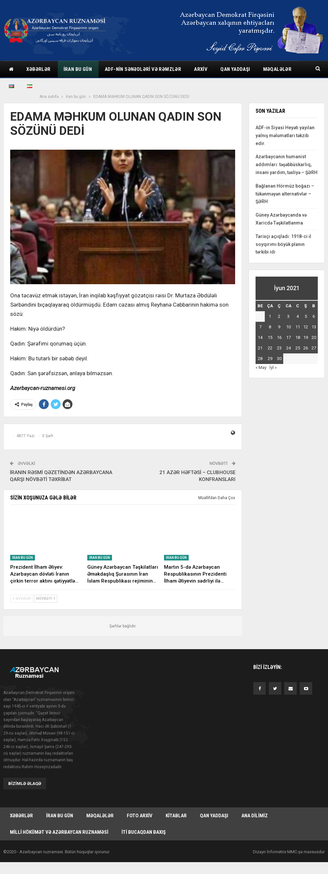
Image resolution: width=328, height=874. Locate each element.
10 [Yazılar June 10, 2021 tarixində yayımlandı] (288, 326)
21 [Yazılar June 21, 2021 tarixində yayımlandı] (260, 348)
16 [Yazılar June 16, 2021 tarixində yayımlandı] (279, 337)
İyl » (273, 367)
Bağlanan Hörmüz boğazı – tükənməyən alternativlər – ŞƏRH (285, 193)
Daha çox (274, 69)
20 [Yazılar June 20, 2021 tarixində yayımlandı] (314, 337)
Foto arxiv (139, 816)
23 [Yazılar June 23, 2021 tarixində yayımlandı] (279, 348)
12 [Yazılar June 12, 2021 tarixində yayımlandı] (305, 326)
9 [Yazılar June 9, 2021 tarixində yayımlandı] (279, 326)
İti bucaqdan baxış (144, 832)
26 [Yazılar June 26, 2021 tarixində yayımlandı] (305, 348)
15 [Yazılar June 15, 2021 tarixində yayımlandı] (270, 337)
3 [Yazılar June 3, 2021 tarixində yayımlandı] (288, 316)
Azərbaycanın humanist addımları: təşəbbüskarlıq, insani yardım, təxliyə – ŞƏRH (286, 164)
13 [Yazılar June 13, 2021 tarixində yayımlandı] (314, 326)
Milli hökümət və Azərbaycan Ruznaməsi (59, 832)
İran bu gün (78, 69)
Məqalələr (100, 816)
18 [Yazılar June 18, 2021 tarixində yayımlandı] (297, 337)
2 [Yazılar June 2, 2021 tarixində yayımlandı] (279, 316)
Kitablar (176, 816)
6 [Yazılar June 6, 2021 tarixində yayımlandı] (314, 316)
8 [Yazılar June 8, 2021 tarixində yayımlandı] (270, 326)
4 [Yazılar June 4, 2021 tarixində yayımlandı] (297, 316)
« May (261, 367)
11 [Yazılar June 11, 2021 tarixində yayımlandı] (297, 326)
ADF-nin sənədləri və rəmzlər (143, 69)
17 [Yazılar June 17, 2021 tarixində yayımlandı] (288, 337)
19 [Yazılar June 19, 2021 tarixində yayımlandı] (305, 337)
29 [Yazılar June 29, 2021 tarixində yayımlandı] (270, 358)
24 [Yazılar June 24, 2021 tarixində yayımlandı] (288, 348)
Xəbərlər (38, 69)
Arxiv (200, 69)
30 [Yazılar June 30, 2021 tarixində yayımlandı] (279, 358)
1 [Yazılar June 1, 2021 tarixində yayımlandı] (270, 316)
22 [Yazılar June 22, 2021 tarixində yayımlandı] (270, 348)
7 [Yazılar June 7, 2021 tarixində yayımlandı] (260, 326)
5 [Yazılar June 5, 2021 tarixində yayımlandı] (306, 316)
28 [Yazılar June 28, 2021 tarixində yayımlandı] (260, 358)
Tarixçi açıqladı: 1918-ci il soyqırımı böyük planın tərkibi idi (283, 244)
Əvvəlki (22, 598)
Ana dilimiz (254, 816)
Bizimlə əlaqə (24, 783)
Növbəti (45, 598)
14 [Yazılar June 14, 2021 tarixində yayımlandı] (260, 337)
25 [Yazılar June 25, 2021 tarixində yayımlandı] (297, 348)
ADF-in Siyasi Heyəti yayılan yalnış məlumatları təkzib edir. (285, 135)
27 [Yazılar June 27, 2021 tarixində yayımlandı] (314, 348)
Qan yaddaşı (235, 69)
